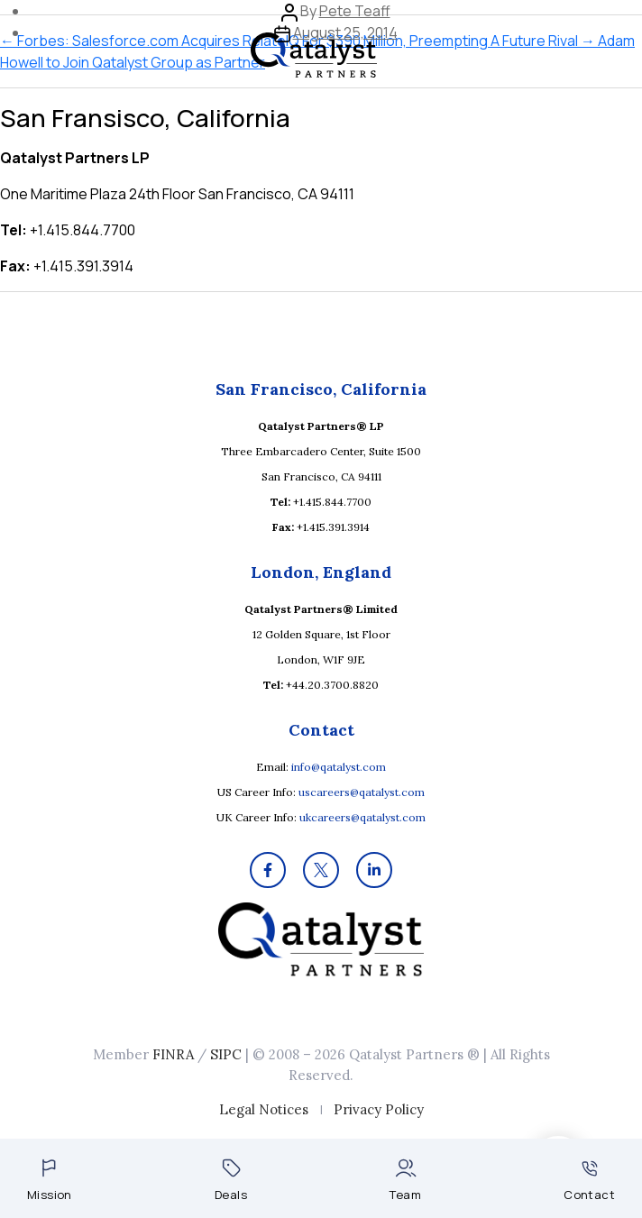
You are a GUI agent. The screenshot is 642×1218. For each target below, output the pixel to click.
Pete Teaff (354, 11)
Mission (49, 1180)
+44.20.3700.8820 (332, 684)
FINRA (173, 1054)
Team (405, 1180)
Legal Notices (263, 1109)
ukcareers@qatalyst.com (362, 817)
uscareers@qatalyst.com (361, 792)
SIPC (226, 1054)
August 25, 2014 (345, 32)
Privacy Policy (379, 1109)
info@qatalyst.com (338, 767)
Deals (231, 1180)
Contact (589, 1181)
